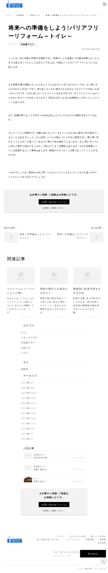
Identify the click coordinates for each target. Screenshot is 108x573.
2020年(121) (29, 404)
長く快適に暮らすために (48, 540)
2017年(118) (29, 419)
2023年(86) (28, 388)
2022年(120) (29, 393)
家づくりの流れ (98, 537)
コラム (25, 353)
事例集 (103, 540)
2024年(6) (27, 383)
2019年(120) (29, 409)
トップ (9, 15)
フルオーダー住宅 (77, 537)
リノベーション (72, 540)
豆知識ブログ (36, 15)
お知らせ (26, 348)
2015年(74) (28, 429)
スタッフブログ (30, 338)
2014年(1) (27, 434)
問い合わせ (93, 554)
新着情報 (21, 15)
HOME (60, 537)
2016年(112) (29, 424)
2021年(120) (29, 398)
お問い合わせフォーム (54, 201)
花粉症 (25, 370)
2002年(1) (27, 439)
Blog (24, 333)
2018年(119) (29, 414)
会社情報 (101, 543)
